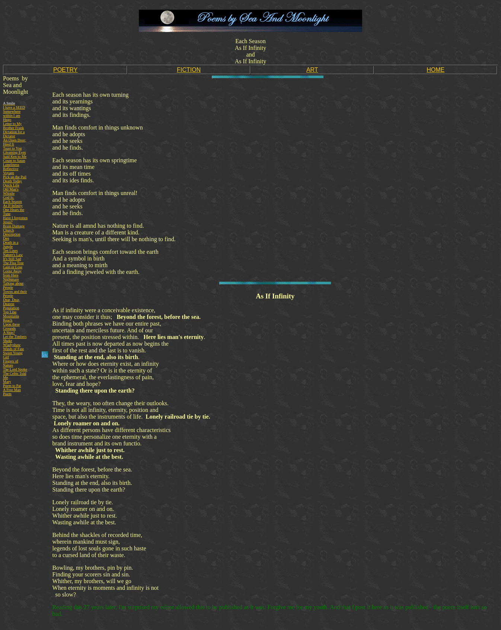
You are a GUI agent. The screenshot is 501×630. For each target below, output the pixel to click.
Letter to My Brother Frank (13, 126)
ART (312, 70)
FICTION (189, 70)
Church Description (11, 232)
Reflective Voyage (10, 171)
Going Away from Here (12, 273)
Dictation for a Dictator (14, 134)
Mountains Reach (11, 318)
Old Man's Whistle (11, 191)
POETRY (65, 70)
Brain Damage (14, 226)
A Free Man (12, 390)
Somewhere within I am (11, 113)
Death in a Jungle (10, 244)
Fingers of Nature (10, 363)
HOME (435, 70)
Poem (7, 394)
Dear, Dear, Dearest (11, 302)
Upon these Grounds (11, 326)
